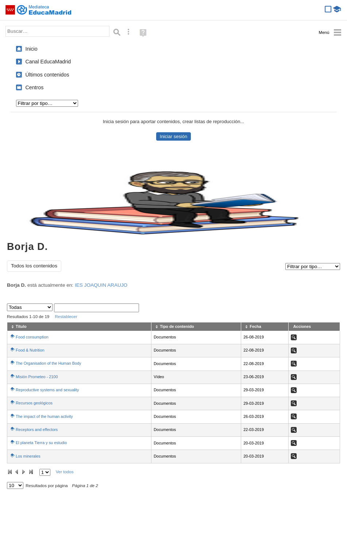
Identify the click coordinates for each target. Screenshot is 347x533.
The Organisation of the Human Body (48, 363)
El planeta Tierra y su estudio (41, 442)
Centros (35, 87)
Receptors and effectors (37, 429)
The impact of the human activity (44, 416)
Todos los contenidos (34, 266)
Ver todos (65, 472)
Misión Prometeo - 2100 (37, 377)
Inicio (32, 49)
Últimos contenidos (47, 75)
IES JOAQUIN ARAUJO (101, 285)
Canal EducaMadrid (48, 61)
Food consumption (32, 337)
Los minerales (28, 456)
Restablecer (66, 316)
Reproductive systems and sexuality (47, 390)
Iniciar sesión (173, 136)
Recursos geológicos (34, 403)
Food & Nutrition (30, 350)
